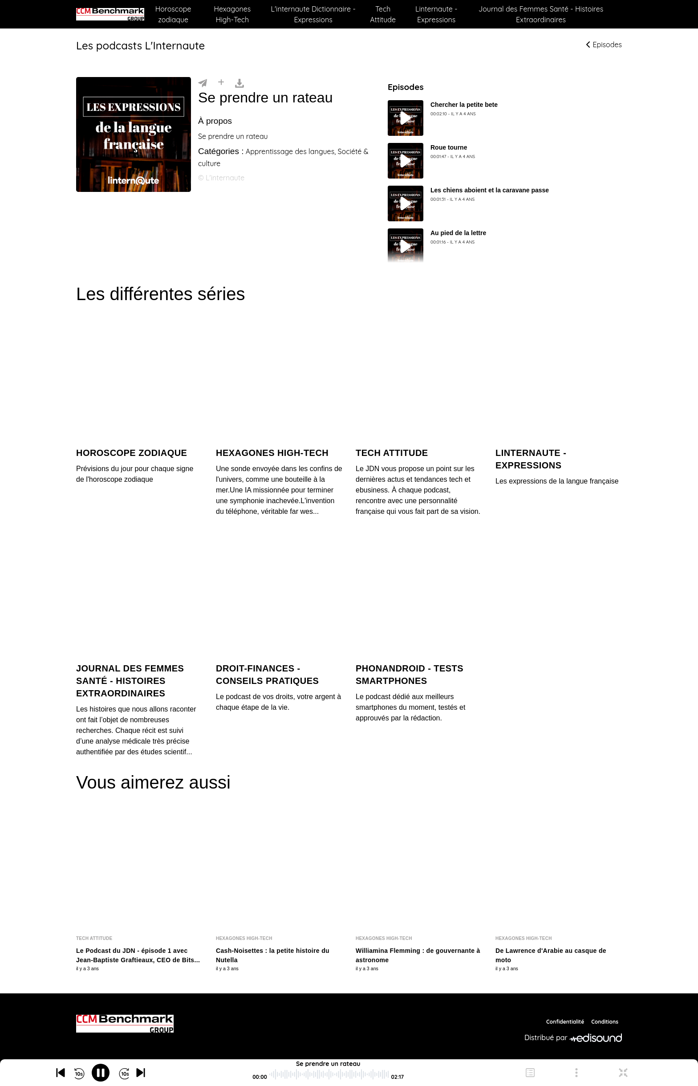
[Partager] (202, 82)
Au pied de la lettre (458, 232)
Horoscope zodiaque (173, 14)
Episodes (604, 44)
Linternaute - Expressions (436, 14)
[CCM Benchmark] (125, 1024)
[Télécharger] (239, 82)
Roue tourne (448, 147)
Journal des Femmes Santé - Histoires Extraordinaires (541, 14)
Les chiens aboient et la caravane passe (489, 190)
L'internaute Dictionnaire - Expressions (313, 14)
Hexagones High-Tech (232, 14)
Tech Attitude (383, 14)
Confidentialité (565, 1021)
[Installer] (221, 82)
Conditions (604, 1021)
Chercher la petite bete (464, 104)
